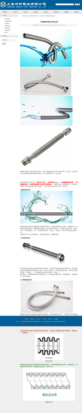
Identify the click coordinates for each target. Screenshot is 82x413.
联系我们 (76, 12)
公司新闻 (42, 16)
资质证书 (46, 12)
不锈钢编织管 (7, 19)
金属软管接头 (7, 30)
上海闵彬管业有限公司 (34, 16)
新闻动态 (35, 12)
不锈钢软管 (7, 23)
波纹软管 (56, 182)
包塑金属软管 (7, 27)
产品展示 (25, 12)
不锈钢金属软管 (8, 21)
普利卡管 (6, 32)
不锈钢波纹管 (7, 25)
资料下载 (56, 12)
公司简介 (15, 12)
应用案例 (66, 12)
